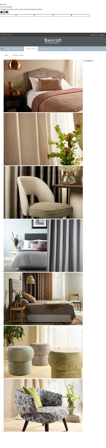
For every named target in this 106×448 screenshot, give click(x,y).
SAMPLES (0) (94, 35)
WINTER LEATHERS (44, 49)
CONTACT (69, 49)
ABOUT (8, 49)
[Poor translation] (5, 12)
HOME (6, 55)
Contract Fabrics (18, 55)
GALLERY (55, 49)
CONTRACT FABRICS (31, 49)
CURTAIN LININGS (17, 49)
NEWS (62, 49)
